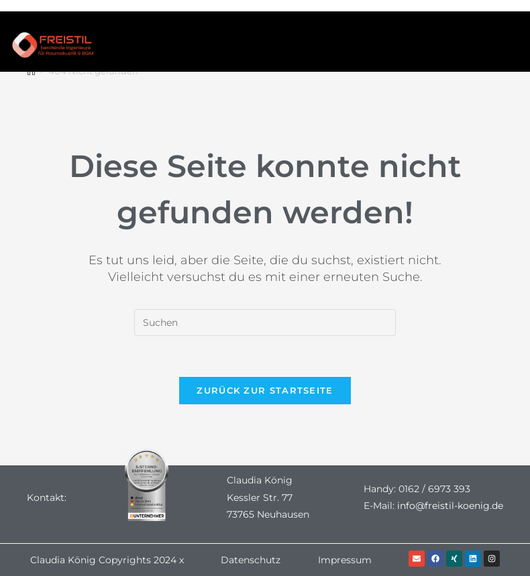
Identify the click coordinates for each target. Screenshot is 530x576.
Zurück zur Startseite (265, 390)
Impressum (345, 560)
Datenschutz (250, 560)
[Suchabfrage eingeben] (265, 322)
